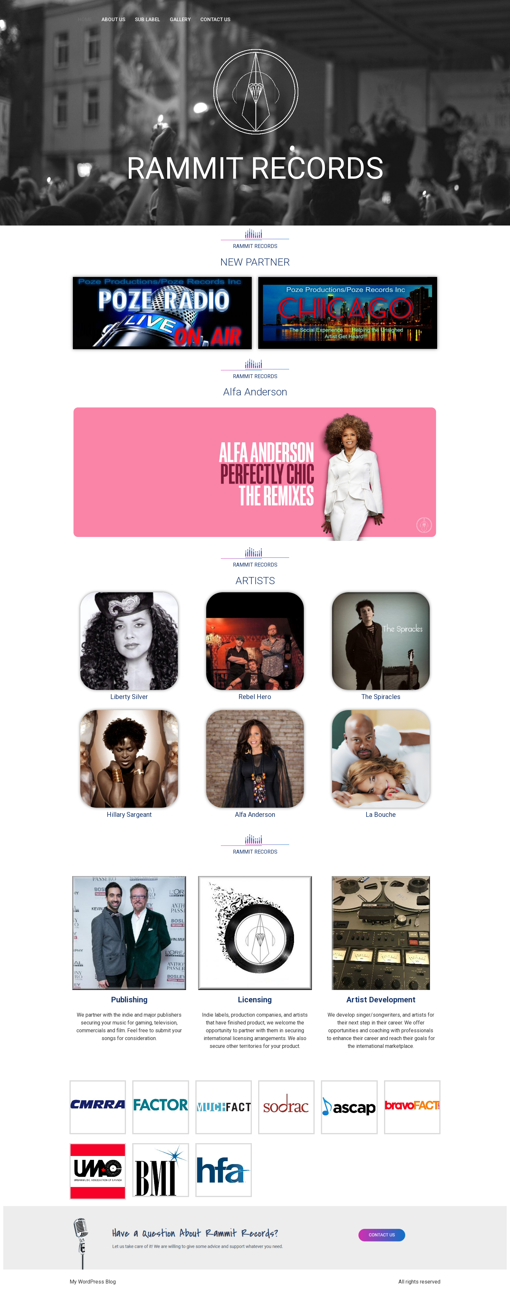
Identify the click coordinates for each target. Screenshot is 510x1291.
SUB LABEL (147, 19)
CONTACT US (215, 19)
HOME (85, 19)
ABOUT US (113, 19)
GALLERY (180, 19)
